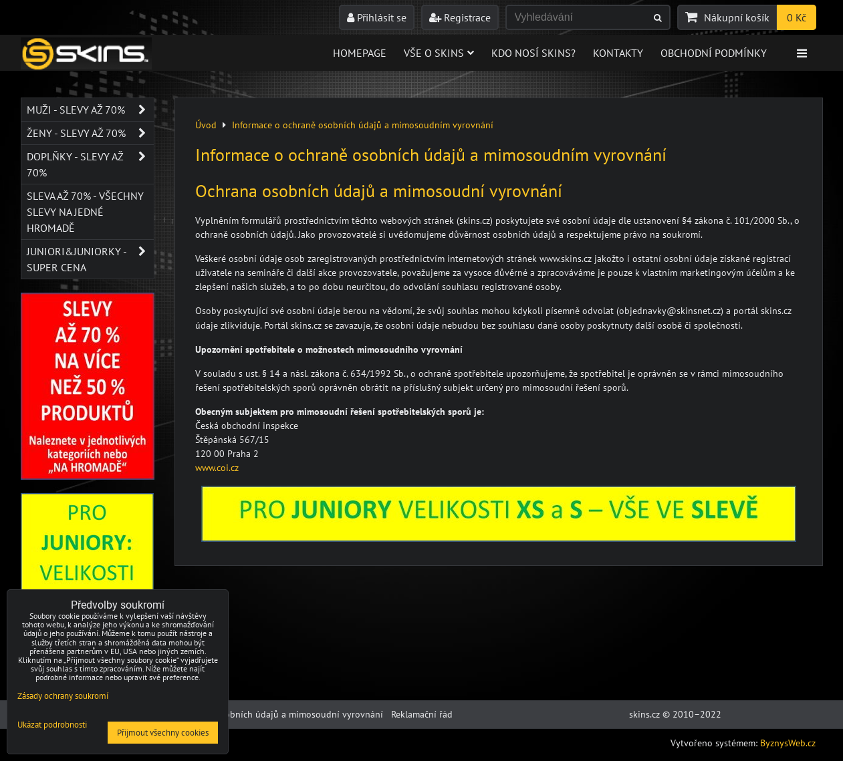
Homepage (359, 52)
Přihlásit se (376, 17)
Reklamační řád (422, 714)
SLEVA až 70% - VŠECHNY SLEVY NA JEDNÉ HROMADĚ (85, 212)
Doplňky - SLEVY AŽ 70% (90, 164)
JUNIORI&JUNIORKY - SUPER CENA (90, 259)
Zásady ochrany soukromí (62, 696)
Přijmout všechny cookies (163, 732)
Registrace (460, 17)
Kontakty (618, 52)
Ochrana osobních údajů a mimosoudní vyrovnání (280, 714)
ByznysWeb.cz (788, 743)
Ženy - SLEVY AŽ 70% (90, 133)
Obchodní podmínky (713, 52)
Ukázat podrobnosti (52, 725)
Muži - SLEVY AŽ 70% (90, 109)
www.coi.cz (217, 468)
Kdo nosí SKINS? (533, 52)
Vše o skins (439, 52)
